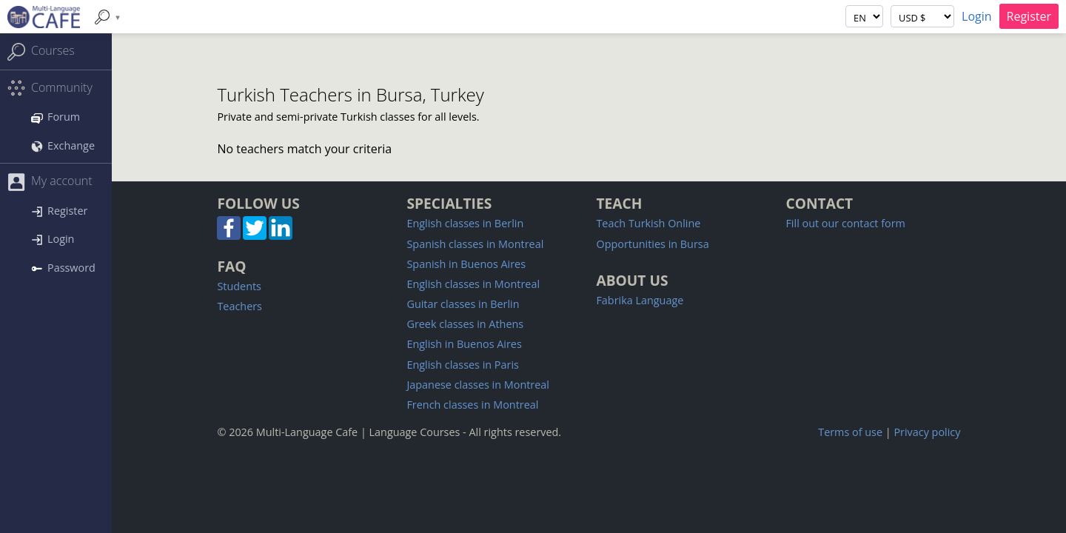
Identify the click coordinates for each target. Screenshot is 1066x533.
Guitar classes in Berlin (462, 304)
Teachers (239, 306)
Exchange (63, 145)
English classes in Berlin (464, 223)
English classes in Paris (462, 365)
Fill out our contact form (845, 223)
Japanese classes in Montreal (477, 385)
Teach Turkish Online (648, 223)
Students (239, 286)
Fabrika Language (639, 300)
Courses (41, 51)
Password (63, 268)
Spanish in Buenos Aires (466, 264)
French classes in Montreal (472, 405)
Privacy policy (927, 432)
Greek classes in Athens (464, 324)
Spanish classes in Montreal (474, 244)
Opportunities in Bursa (652, 244)
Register (1029, 16)
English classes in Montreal (473, 284)
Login (977, 16)
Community (50, 88)
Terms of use (850, 432)
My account (50, 181)
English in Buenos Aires (463, 344)
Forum (55, 117)
